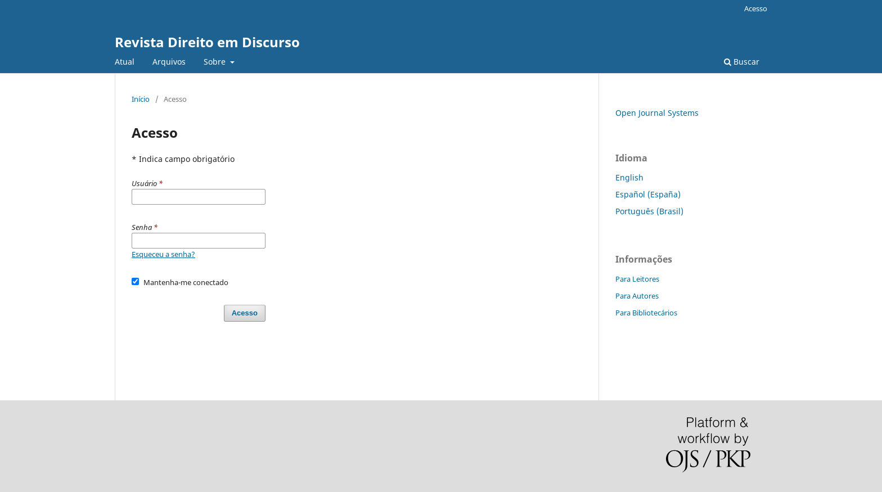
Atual (124, 61)
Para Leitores (637, 279)
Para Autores (637, 296)
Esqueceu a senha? (163, 254)
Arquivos (169, 61)
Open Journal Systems (657, 112)
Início (141, 99)
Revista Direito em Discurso (207, 42)
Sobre (216, 61)
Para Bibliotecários (646, 313)
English (629, 177)
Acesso (755, 8)
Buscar (741, 61)
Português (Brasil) (649, 211)
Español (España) (648, 194)
